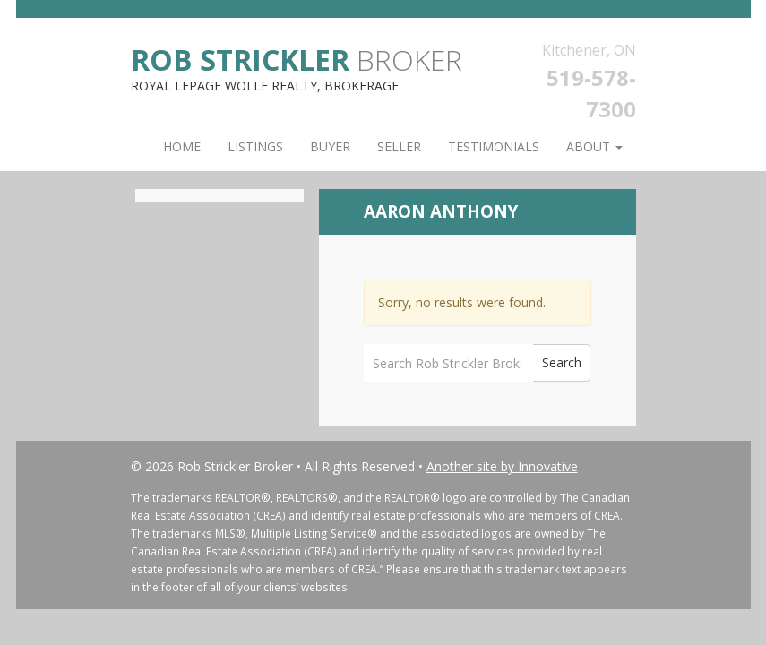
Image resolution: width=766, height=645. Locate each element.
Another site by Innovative (502, 466)
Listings (255, 146)
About (594, 146)
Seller (399, 146)
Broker (296, 58)
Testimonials (493, 146)
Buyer (330, 146)
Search (561, 362)
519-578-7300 (591, 93)
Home (182, 146)
